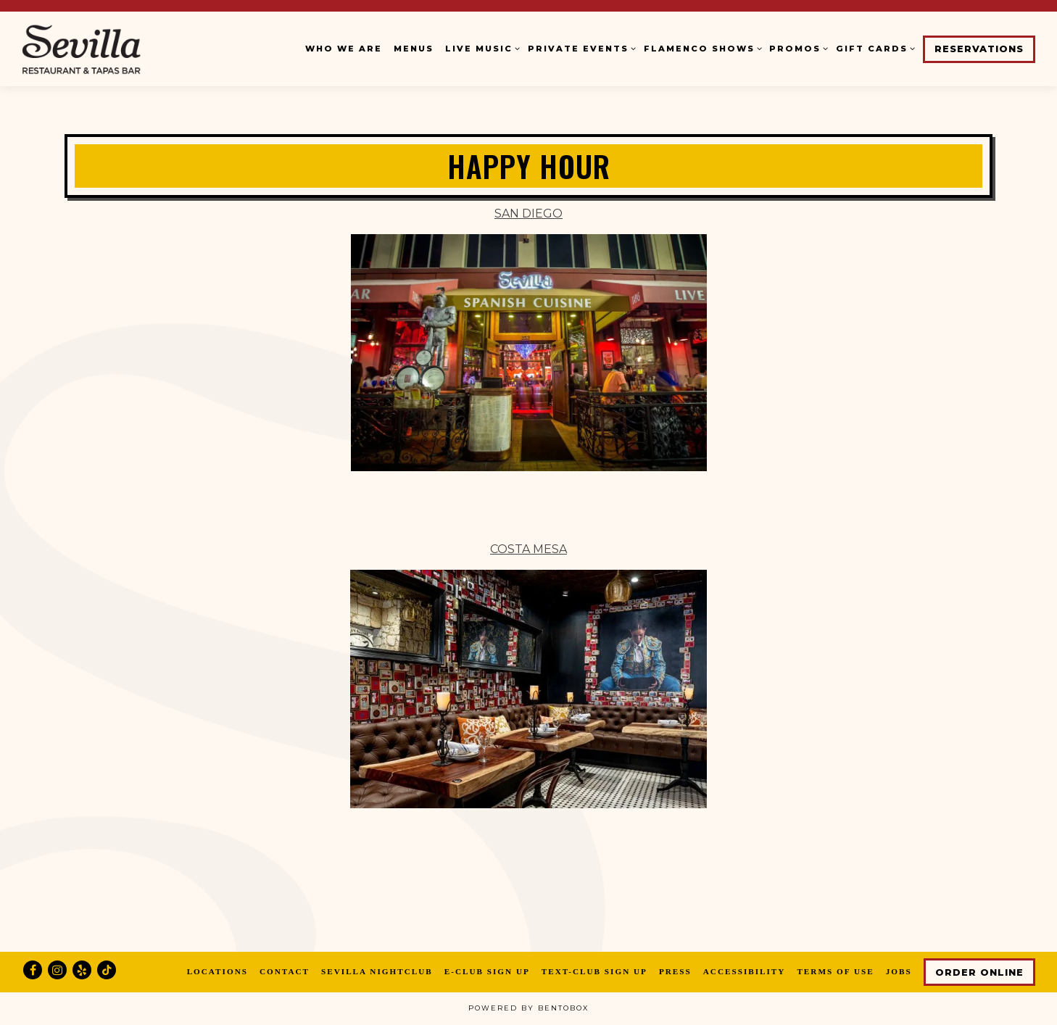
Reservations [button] (979, 48)
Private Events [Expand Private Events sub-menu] (580, 48)
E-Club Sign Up (487, 971)
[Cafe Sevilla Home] (112, 48)
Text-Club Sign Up (594, 971)
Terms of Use (835, 971)
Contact (285, 971)
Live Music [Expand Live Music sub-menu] (480, 48)
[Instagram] (57, 969)
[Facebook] (32, 969)
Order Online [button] (979, 972)
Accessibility (744, 971)
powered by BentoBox (528, 1008)
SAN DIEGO (528, 213)
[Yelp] (81, 969)
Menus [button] (414, 48)
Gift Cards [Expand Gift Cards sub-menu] (873, 48)
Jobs (899, 971)
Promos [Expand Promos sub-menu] (796, 48)
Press (675, 971)
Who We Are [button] (343, 48)
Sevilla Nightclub (377, 971)
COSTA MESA (528, 549)
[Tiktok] (106, 969)
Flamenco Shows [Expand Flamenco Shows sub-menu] (701, 48)
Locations (217, 971)
